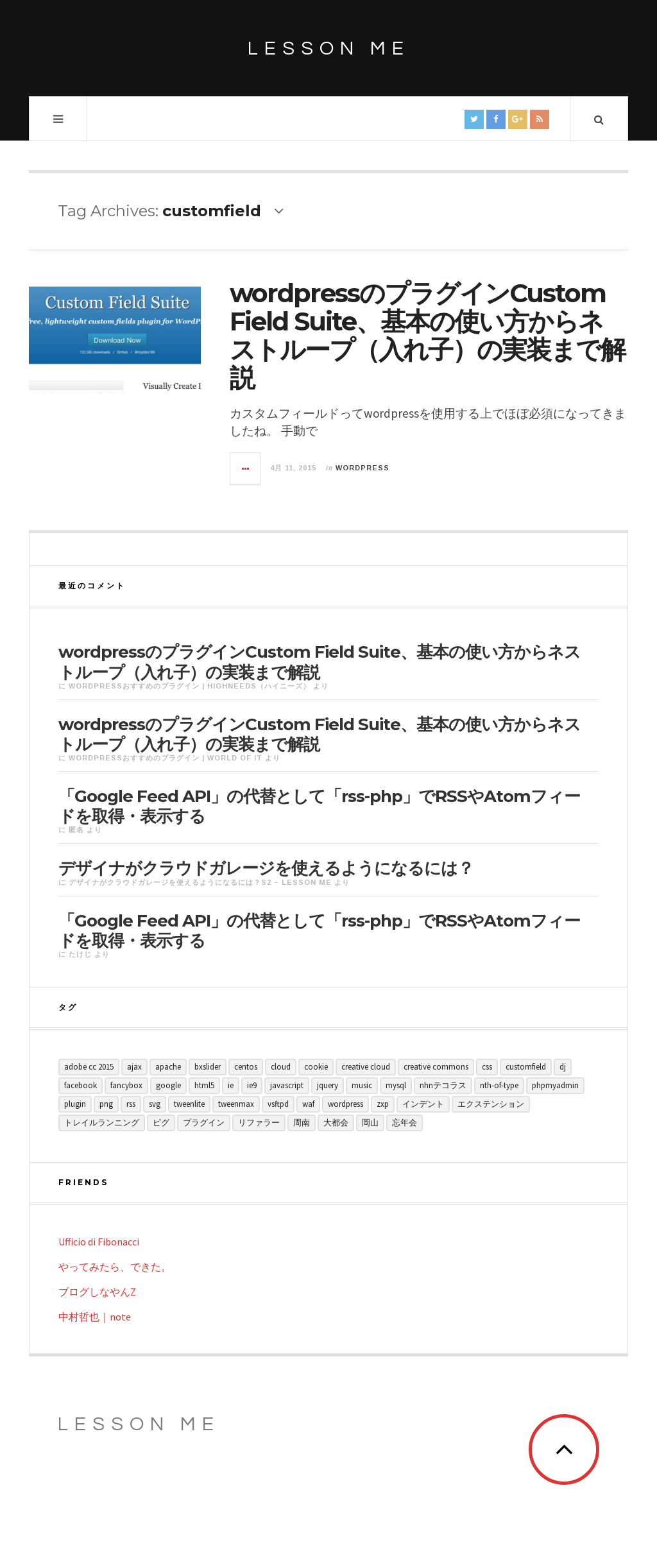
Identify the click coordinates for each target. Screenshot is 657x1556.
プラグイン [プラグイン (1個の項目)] (204, 1122)
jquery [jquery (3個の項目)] (327, 1085)
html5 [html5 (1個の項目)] (204, 1085)
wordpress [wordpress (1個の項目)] (345, 1104)
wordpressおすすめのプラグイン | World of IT (165, 758)
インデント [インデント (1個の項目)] (423, 1104)
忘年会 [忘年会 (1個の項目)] (404, 1122)
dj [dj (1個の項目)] (562, 1066)
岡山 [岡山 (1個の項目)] (370, 1122)
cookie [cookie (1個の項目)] (316, 1066)
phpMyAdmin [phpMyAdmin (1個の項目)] (555, 1085)
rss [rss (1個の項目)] (130, 1104)
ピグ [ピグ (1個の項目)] (161, 1122)
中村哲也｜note (94, 1316)
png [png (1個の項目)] (106, 1104)
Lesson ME (139, 1424)
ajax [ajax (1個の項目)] (134, 1066)
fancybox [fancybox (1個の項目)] (126, 1085)
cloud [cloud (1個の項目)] (281, 1066)
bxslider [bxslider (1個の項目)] (207, 1066)
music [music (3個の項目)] (362, 1085)
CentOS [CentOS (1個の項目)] (245, 1066)
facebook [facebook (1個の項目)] (80, 1085)
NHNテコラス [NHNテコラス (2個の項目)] (443, 1085)
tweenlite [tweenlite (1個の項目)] (189, 1104)
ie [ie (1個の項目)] (231, 1085)
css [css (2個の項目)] (487, 1066)
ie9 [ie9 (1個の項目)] (252, 1085)
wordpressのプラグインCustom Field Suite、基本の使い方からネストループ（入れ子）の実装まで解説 (427, 335)
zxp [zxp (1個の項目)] (383, 1104)
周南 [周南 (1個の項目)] (301, 1122)
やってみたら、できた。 (114, 1266)
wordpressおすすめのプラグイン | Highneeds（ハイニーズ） (190, 686)
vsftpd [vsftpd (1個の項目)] (278, 1104)
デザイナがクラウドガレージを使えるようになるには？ (266, 868)
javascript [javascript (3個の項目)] (286, 1085)
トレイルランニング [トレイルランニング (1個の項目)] (101, 1122)
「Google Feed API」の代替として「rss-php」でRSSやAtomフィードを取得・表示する (319, 806)
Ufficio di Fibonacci (98, 1241)
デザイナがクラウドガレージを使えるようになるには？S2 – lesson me (200, 882)
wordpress (362, 468)
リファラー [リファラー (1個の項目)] (259, 1122)
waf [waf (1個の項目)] (308, 1104)
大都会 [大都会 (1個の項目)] (335, 1122)
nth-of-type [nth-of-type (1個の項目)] (499, 1085)
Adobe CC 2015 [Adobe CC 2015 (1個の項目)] (89, 1066)
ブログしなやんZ (97, 1291)
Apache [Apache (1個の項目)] (168, 1066)
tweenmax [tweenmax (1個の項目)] (236, 1104)
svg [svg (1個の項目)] (154, 1104)
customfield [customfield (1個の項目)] (526, 1066)
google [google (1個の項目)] (168, 1085)
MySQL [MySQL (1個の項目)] (396, 1085)
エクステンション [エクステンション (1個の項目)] (490, 1104)
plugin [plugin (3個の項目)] (75, 1104)
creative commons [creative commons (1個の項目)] (436, 1066)
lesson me (329, 48)
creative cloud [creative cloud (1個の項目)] (365, 1066)
